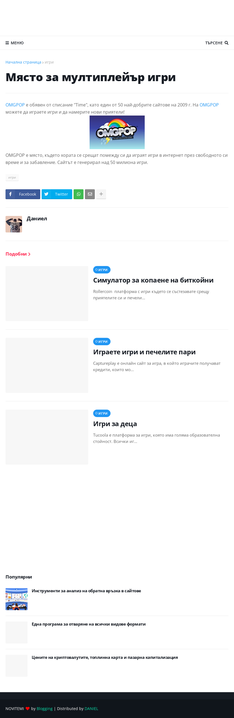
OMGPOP (15, 105)
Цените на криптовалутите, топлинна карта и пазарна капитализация (105, 657)
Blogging (45, 708)
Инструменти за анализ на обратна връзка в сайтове (86, 590)
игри (49, 62)
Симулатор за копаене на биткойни (153, 280)
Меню (17, 42)
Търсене (214, 42)
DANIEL (91, 708)
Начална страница (23, 62)
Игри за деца (115, 423)
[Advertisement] (117, 18)
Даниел (37, 218)
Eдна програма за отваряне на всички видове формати (89, 624)
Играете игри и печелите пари (144, 351)
